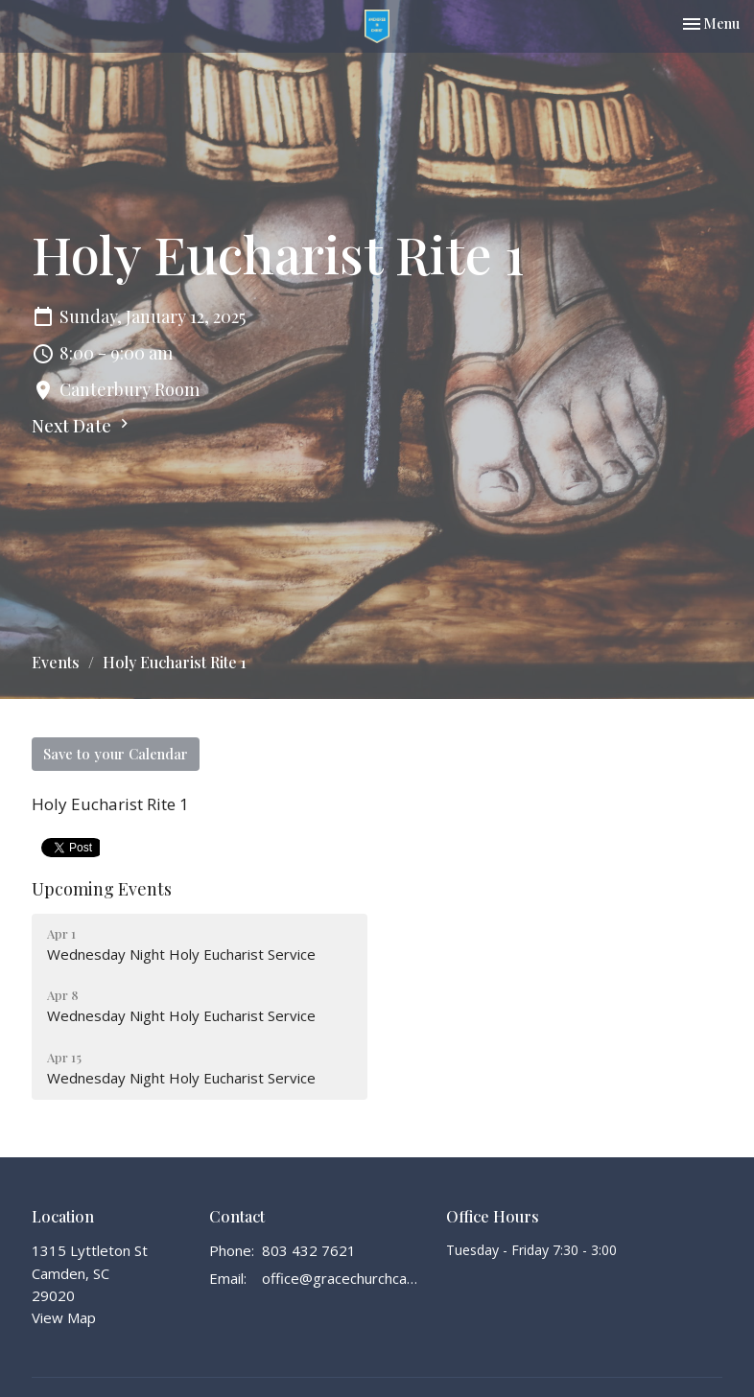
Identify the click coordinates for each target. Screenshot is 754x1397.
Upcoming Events (102, 888)
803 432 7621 (309, 1250)
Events (56, 662)
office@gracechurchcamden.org (344, 1278)
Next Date (82, 425)
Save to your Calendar (115, 753)
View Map (64, 1317)
